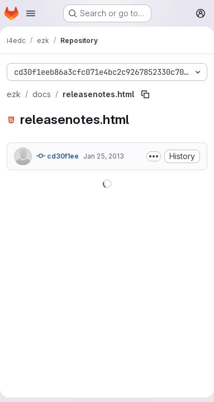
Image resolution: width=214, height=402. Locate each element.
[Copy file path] (145, 94)
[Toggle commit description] (153, 156)
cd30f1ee (57, 155)
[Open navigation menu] (31, 13)
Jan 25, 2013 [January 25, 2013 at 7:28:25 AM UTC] (103, 156)
